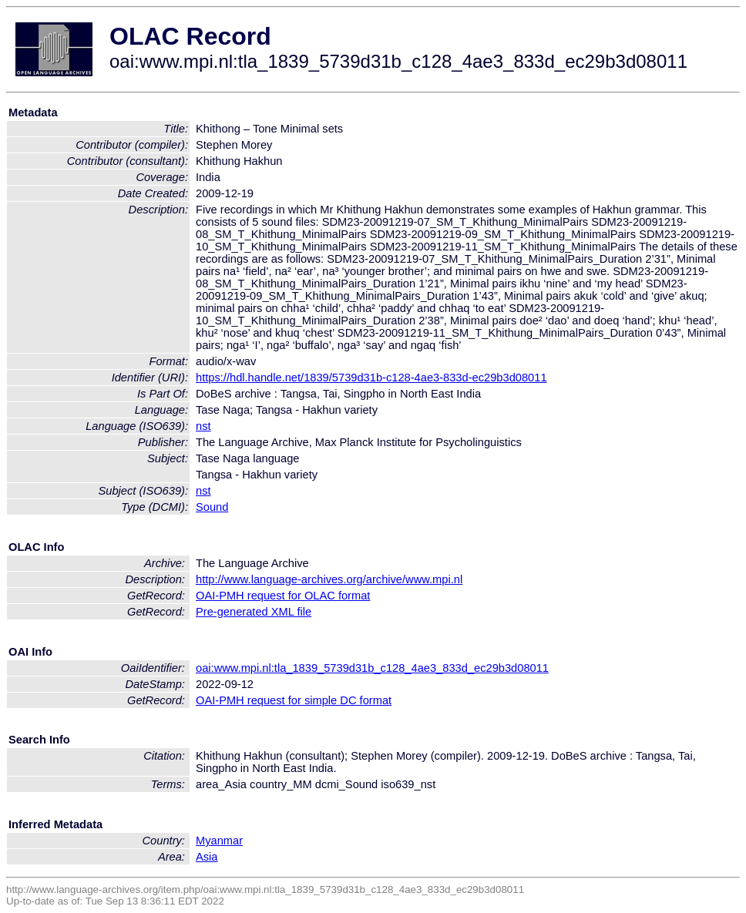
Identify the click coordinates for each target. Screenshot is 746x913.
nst (203, 426)
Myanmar (219, 840)
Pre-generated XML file (253, 612)
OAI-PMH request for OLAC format (283, 595)
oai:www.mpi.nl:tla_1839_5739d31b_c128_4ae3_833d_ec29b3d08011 (372, 668)
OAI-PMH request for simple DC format (293, 700)
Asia (207, 857)
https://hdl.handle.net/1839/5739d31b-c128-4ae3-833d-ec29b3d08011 (371, 377)
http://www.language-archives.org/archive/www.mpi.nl (329, 579)
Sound (212, 507)
